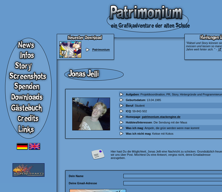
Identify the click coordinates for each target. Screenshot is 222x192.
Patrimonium (101, 49)
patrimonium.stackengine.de (161, 116)
